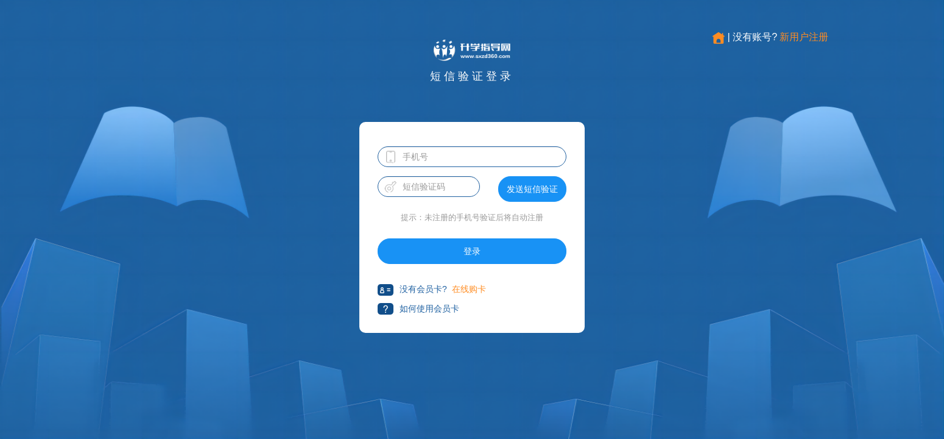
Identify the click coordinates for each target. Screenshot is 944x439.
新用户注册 (804, 37)
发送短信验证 (532, 189)
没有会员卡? (412, 290)
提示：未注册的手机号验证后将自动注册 (472, 217)
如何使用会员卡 (418, 309)
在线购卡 (469, 289)
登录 (472, 251)
